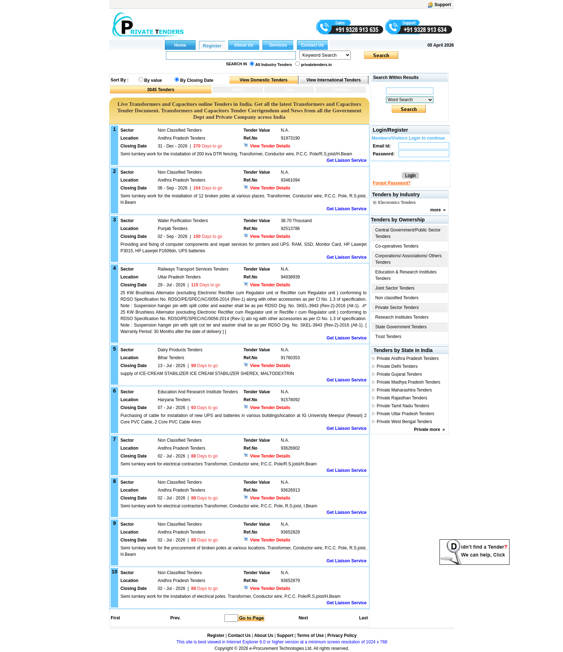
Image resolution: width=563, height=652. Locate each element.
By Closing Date (196, 80)
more (435, 209)
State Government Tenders (401, 326)
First (115, 617)
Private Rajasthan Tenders (402, 397)
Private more (427, 429)
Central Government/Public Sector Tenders (408, 233)
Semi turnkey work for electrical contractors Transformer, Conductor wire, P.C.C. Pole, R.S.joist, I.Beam (218, 505)
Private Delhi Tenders (397, 366)
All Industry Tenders (273, 64)
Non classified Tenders (397, 297)
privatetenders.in (316, 64)
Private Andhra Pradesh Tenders (408, 358)
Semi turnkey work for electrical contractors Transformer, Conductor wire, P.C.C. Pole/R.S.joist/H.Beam (218, 463)
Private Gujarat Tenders (399, 374)
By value (153, 80)
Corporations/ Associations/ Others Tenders (408, 259)
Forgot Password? (391, 183)
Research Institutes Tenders (402, 317)
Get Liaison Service (347, 160)
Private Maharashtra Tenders (404, 390)
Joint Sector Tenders (394, 288)
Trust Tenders (388, 336)
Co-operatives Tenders (397, 246)
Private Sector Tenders (397, 307)
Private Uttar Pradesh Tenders (405, 413)
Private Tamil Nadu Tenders (403, 405)
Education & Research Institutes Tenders (406, 275)
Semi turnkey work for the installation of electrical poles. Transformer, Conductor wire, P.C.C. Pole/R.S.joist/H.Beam (230, 596)
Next (303, 617)
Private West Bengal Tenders (404, 421)
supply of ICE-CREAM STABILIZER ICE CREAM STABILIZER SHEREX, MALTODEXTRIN (207, 373)
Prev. (175, 617)
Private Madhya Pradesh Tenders (408, 382)
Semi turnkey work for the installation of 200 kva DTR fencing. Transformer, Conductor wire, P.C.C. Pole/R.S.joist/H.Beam (236, 153)
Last (363, 617)
